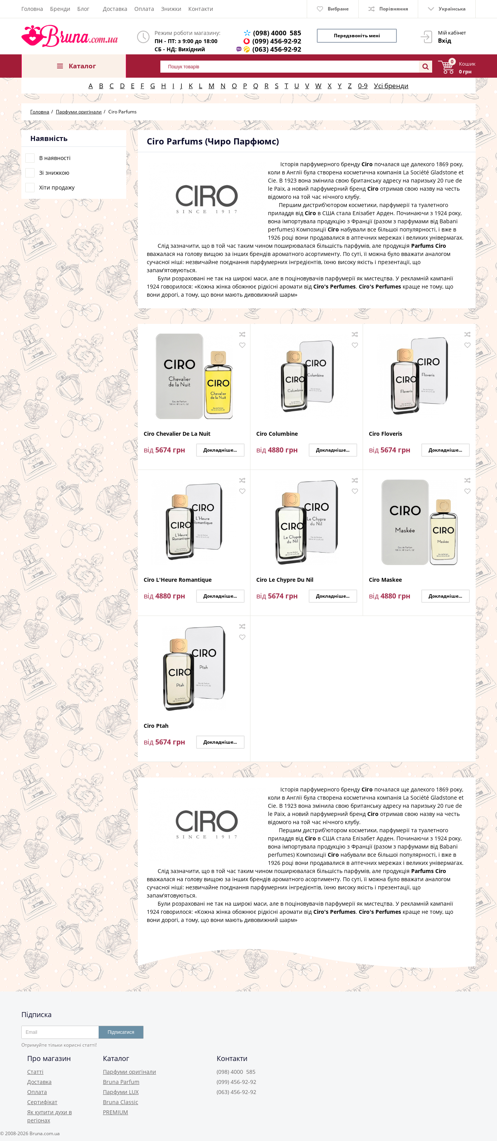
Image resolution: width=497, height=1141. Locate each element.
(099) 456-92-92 (276, 41)
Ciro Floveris (385, 434)
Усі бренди (391, 85)
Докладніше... (220, 450)
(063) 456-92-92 (276, 49)
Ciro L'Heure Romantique (178, 580)
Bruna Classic (120, 1102)
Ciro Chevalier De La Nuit (177, 434)
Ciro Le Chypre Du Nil (284, 580)
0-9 (363, 85)
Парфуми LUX (121, 1092)
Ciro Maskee (385, 580)
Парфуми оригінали (129, 1071)
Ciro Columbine (277, 434)
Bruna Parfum (121, 1081)
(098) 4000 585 (277, 33)
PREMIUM (115, 1112)
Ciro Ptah (156, 726)
